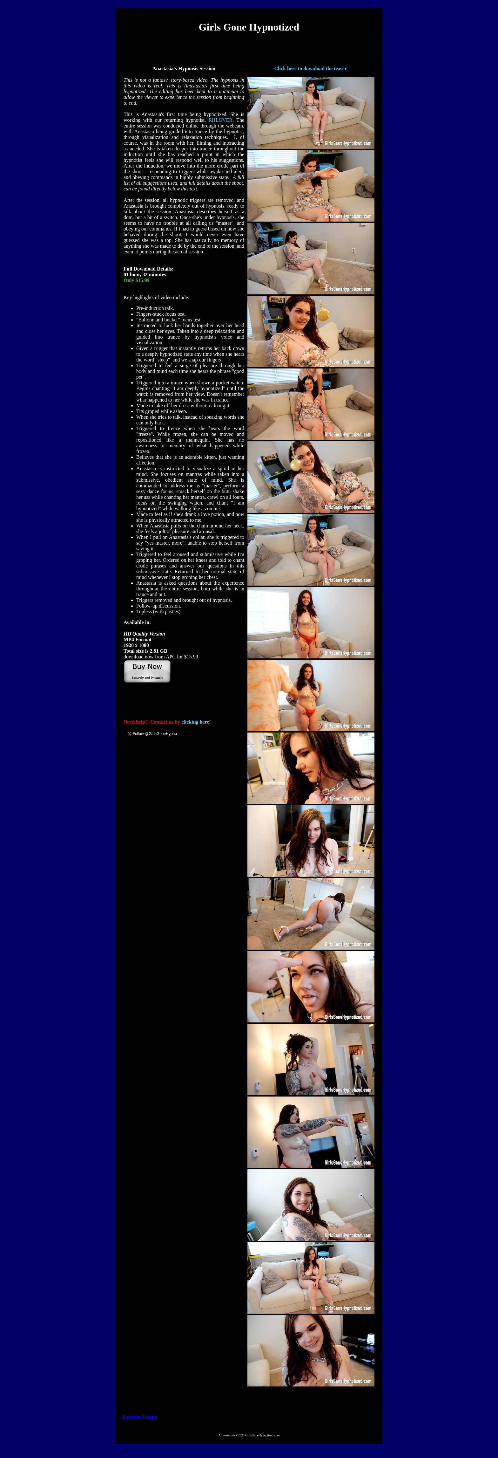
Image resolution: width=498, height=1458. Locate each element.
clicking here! (196, 722)
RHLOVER (220, 120)
